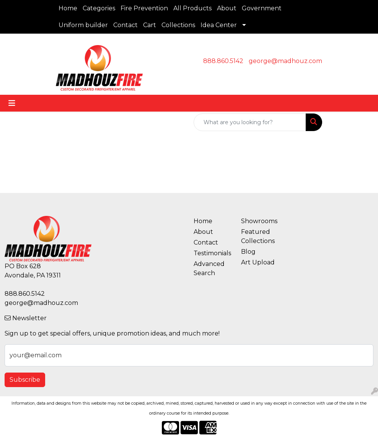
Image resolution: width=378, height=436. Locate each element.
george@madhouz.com (285, 61)
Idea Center (218, 25)
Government (262, 8)
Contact (125, 25)
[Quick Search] (250, 122)
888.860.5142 (223, 61)
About (226, 8)
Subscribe (25, 379)
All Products (192, 8)
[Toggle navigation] (12, 103)
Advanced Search (209, 268)
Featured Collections (258, 236)
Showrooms (259, 221)
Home (68, 8)
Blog (248, 251)
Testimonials (212, 253)
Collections (178, 25)
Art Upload (258, 262)
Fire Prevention (144, 8)
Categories (99, 8)
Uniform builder (83, 25)
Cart (149, 25)
